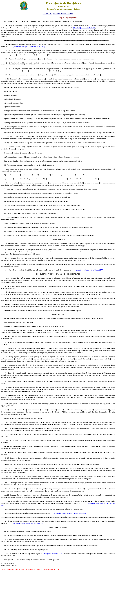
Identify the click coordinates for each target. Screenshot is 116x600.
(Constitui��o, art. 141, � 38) (84, 28)
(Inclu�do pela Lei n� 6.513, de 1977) (89, 270)
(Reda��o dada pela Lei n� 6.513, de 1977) (29, 46)
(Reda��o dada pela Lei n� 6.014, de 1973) (70, 513)
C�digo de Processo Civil (52, 554)
